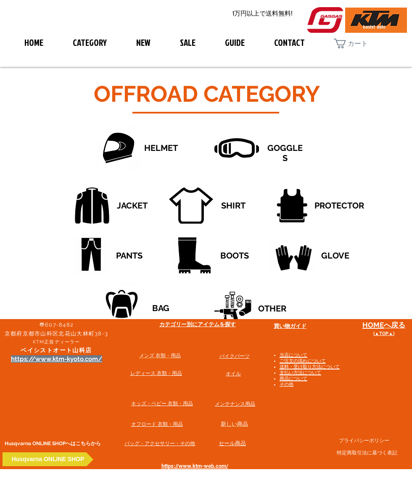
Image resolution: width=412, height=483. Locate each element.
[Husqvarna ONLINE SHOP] (48, 459)
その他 (286, 384)
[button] (357, 43)
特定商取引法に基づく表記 (367, 453)
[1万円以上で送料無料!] (262, 14)
